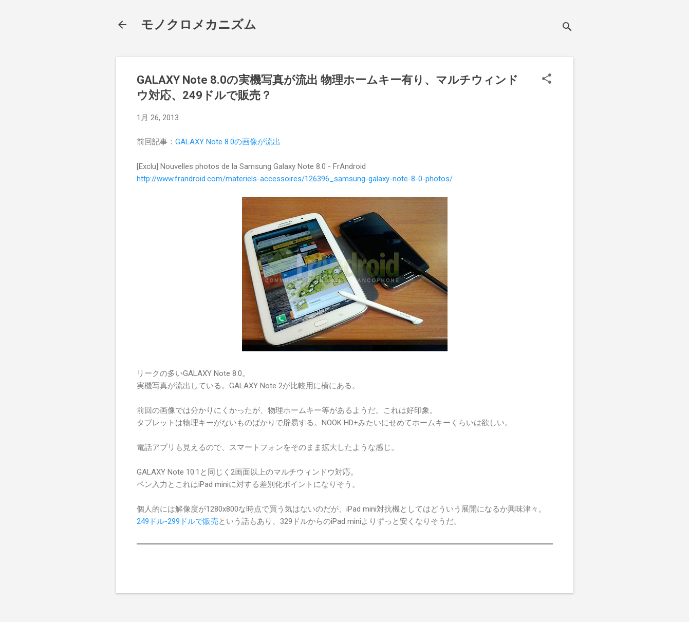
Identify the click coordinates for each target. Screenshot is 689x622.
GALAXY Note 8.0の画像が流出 (228, 141)
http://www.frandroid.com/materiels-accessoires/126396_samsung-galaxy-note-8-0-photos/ (295, 178)
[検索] (567, 28)
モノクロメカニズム (198, 24)
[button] (547, 79)
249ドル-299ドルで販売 (177, 521)
